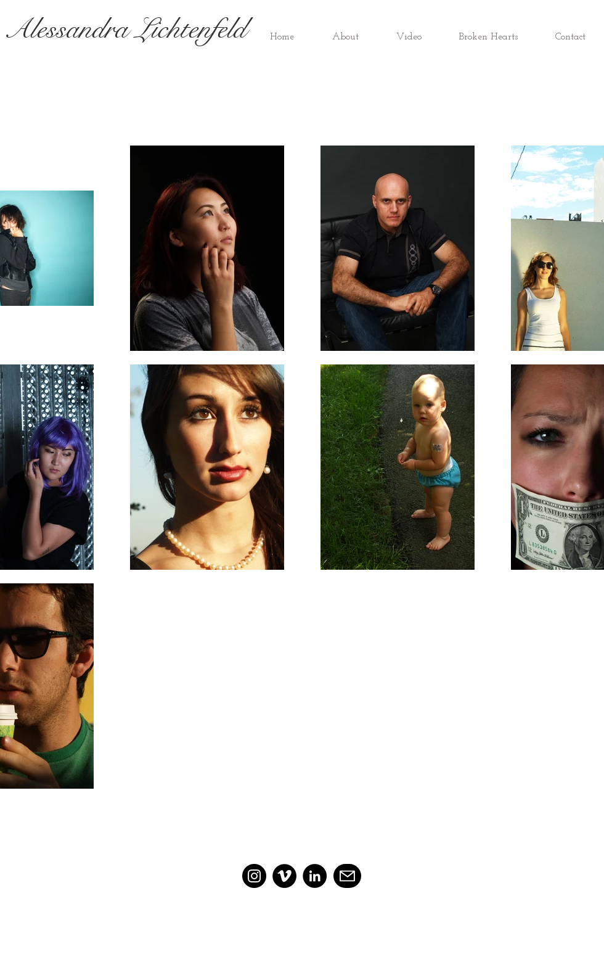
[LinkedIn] (315, 876)
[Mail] (347, 876)
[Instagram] (254, 876)
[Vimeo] (284, 876)
